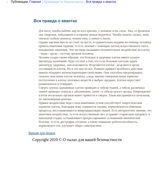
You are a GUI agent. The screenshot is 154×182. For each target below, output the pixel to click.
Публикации (19, 2)
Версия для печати (42, 133)
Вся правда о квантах (101, 2)
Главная (35, 2)
